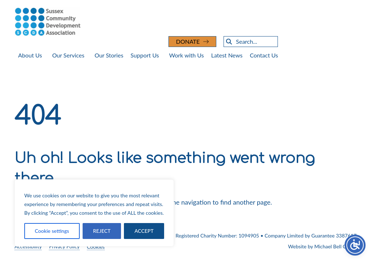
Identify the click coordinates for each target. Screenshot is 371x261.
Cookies (96, 247)
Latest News (227, 55)
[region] (94, 213)
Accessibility (28, 246)
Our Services (68, 55)
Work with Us (186, 55)
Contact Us (264, 55)
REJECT (102, 231)
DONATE (188, 41)
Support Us (144, 55)
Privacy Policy (64, 246)
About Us (30, 55)
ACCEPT (144, 231)
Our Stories (109, 55)
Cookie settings (52, 231)
